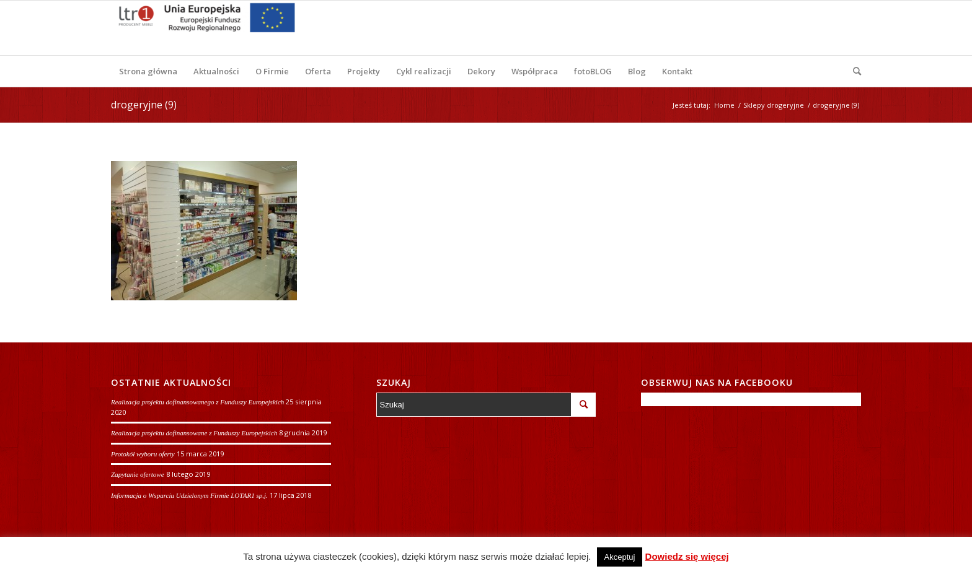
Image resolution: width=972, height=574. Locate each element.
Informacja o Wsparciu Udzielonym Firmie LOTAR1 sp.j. (189, 495)
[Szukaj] (853, 71)
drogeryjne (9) (144, 104)
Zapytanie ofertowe (137, 474)
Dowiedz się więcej (687, 556)
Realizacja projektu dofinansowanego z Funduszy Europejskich (197, 402)
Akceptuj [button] (619, 557)
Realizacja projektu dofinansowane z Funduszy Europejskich (194, 433)
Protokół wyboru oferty (143, 454)
